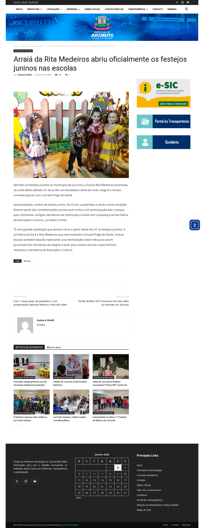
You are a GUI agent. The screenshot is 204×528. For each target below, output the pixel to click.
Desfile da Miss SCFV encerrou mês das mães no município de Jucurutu (103, 303)
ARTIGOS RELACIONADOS (29, 347)
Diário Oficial (92, 9)
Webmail (172, 9)
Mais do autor (54, 347)
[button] (186, 9)
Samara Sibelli (25, 74)
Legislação (54, 9)
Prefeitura (34, 9)
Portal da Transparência (149, 500)
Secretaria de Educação (33, 46)
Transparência (138, 9)
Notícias (27, 261)
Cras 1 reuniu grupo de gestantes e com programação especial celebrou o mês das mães (40, 303)
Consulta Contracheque (149, 470)
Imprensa (73, 9)
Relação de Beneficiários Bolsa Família (157, 504)
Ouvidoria (142, 495)
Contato (158, 9)
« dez (78, 497)
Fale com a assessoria (149, 490)
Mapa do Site (144, 509)
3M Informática (71, 525)
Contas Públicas (114, 9)
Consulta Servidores (147, 475)
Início (19, 9)
